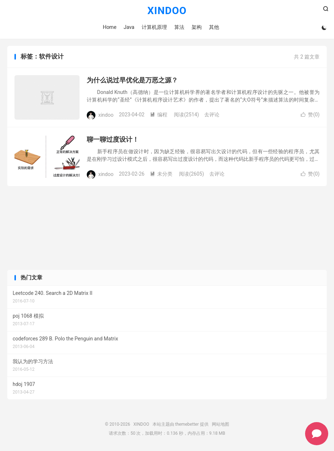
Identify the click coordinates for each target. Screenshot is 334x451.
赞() (310, 114)
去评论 (211, 114)
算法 (179, 27)
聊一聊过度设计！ (113, 139)
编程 (158, 114)
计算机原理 (154, 27)
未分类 (161, 174)
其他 (214, 27)
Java (129, 27)
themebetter (187, 424)
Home (109, 27)
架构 (197, 27)
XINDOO (167, 11)
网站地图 (220, 424)
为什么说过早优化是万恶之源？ (132, 80)
